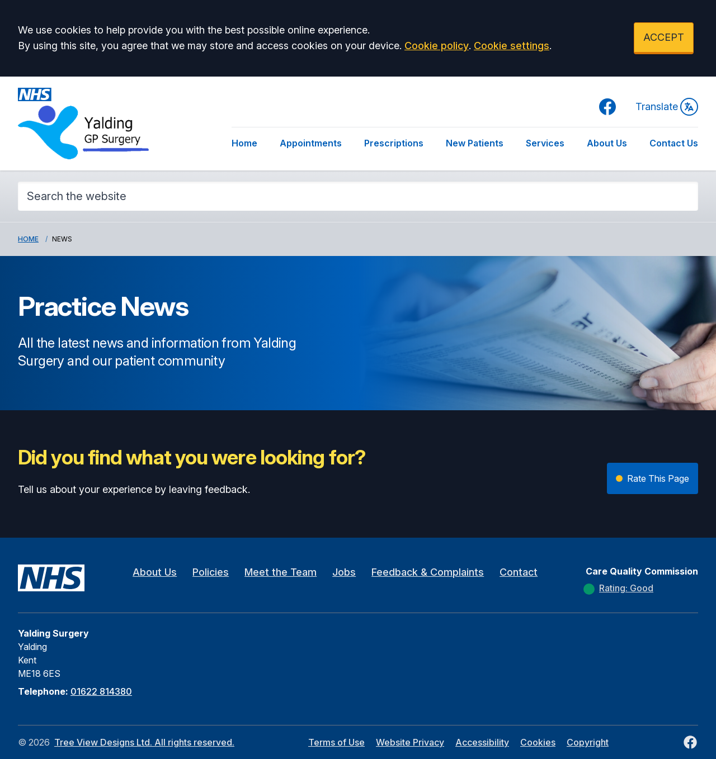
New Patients (474, 143)
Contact (519, 572)
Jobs (344, 572)
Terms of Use (336, 742)
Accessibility (482, 742)
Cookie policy (436, 45)
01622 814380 (101, 691)
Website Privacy (410, 742)
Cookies (537, 742)
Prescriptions (393, 143)
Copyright (588, 742)
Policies (210, 572)
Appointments (311, 143)
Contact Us (673, 143)
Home (244, 143)
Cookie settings (511, 45)
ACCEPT (663, 37)
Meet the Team (280, 572)
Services (545, 143)
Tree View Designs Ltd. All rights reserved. (144, 742)
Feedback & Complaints (427, 572)
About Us (607, 143)
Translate (666, 107)
